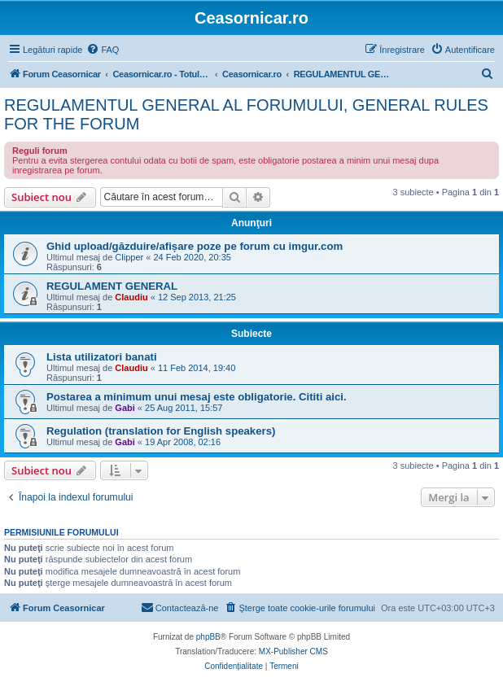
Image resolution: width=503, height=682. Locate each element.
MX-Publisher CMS (293, 651)
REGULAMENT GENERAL (111, 286)
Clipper (129, 257)
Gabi (124, 408)
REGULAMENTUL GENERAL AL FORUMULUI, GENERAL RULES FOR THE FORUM (246, 114)
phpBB (208, 636)
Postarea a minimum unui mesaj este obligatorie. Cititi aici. (196, 397)
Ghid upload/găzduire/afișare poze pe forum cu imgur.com (194, 246)
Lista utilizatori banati (101, 357)
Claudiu (131, 297)
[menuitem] (102, 49)
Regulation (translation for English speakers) (160, 431)
